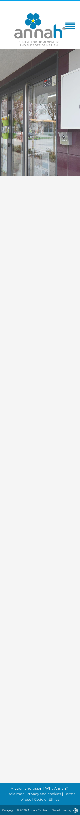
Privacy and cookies (43, 794)
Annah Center (37, 810)
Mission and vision (26, 788)
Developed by (64, 810)
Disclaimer (14, 794)
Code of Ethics (46, 799)
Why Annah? (56, 788)
